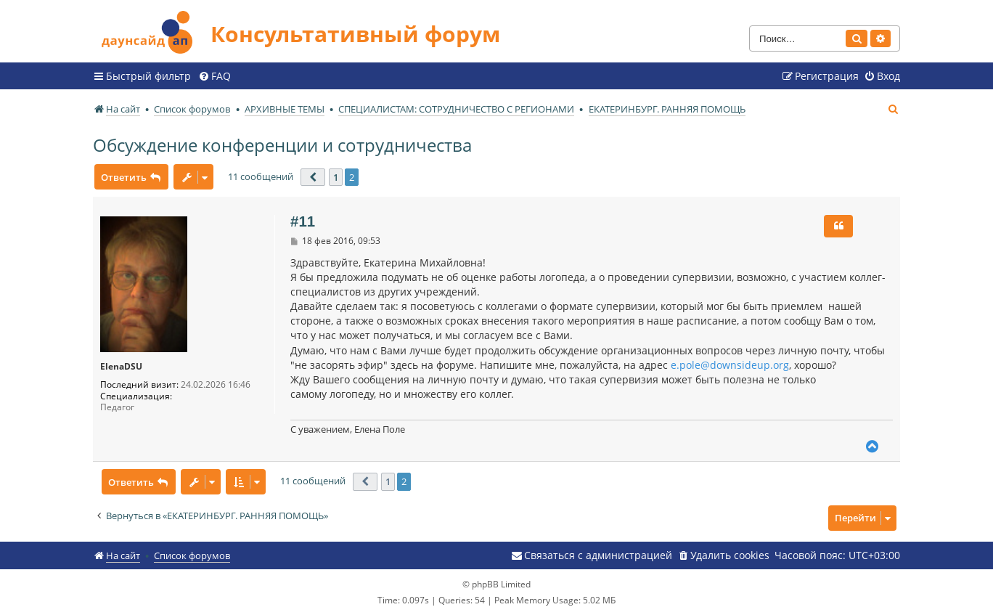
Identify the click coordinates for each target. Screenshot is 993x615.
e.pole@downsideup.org (730, 365)
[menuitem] (214, 76)
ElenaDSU (121, 367)
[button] (313, 177)
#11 (302, 221)
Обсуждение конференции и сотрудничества (282, 145)
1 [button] (335, 177)
